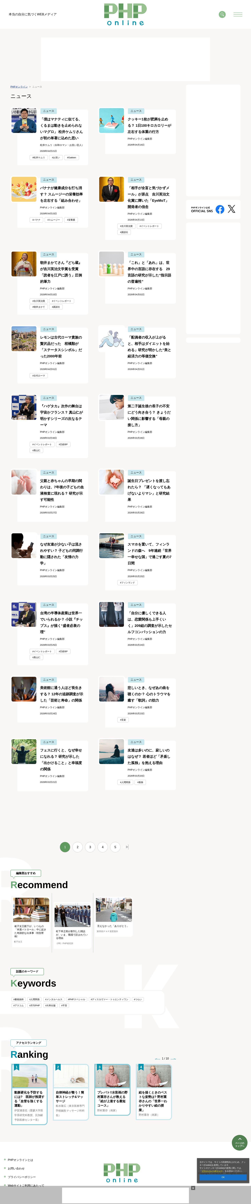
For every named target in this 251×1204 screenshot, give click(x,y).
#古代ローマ (38, 375)
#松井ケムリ (38, 157)
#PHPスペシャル (76, 999)
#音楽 (123, 719)
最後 (125, 846)
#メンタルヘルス (53, 999)
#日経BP (63, 444)
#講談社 (124, 232)
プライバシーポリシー (212, 1171)
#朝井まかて (38, 307)
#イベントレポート (149, 226)
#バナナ (36, 219)
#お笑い (56, 157)
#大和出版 (50, 1005)
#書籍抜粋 (18, 999)
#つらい (138, 999)
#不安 (64, 1005)
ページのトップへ (239, 1144)
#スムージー (53, 219)
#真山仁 (36, 450)
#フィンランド (127, 582)
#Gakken (71, 157)
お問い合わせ (16, 1168)
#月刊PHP (34, 1005)
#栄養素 (71, 219)
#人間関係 (125, 782)
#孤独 (140, 782)
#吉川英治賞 (126, 226)
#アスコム (18, 1005)
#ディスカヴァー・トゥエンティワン (109, 999)
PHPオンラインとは (20, 1159)
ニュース (48, 110)
